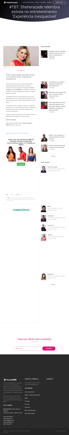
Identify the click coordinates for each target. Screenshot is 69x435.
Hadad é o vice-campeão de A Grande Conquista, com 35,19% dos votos (57, 136)
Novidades (49, 2)
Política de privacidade (60, 431)
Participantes (43, 2)
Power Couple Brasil (29, 392)
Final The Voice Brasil (30, 413)
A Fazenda (27, 401)
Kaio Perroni (50, 225)
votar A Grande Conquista (22, 133)
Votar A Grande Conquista (28, 2)
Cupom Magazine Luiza (8, 420)
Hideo (49, 206)
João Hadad (50, 215)
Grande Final (59, 2)
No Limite (27, 404)
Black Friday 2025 (7, 424)
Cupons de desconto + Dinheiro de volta (12, 412)
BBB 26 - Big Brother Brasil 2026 (32, 395)
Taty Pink (49, 234)
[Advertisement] (35, 31)
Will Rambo (50, 274)
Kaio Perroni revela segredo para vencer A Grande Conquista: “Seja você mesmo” (57, 94)
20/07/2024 (51, 58)
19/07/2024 (51, 87)
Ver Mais (53, 156)
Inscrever (49, 348)
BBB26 (26, 398)
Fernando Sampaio (52, 167)
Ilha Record (27, 407)
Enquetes (37, 2)
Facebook (49, 379)
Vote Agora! (21, 164)
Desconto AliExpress (8, 422)
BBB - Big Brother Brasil (30, 410)
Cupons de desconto (8, 416)
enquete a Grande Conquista (11, 133)
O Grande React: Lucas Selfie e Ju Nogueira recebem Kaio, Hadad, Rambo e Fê (57, 83)
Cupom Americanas (7, 418)
